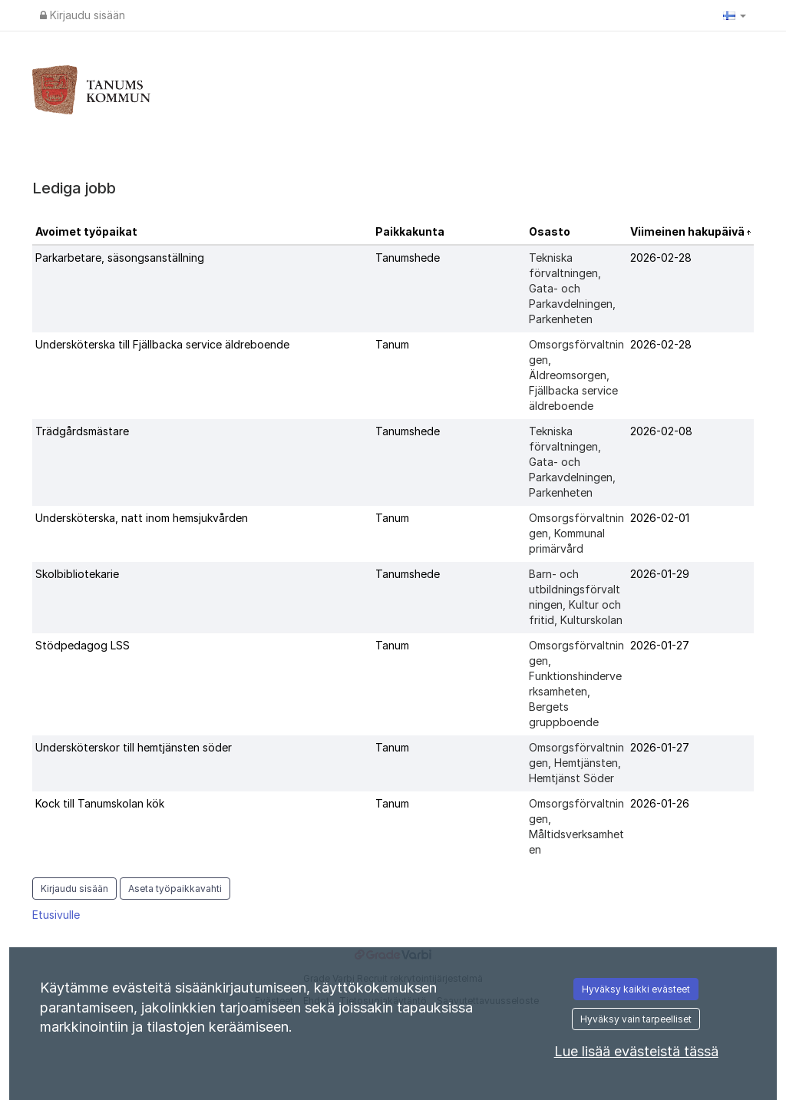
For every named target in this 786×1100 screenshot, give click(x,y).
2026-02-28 (661, 257)
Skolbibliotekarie (77, 573)
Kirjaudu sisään (82, 14)
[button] (734, 15)
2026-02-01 (659, 517)
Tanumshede (407, 257)
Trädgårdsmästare (82, 431)
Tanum (392, 344)
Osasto (549, 231)
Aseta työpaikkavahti (175, 888)
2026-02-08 (661, 431)
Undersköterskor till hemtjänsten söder (133, 747)
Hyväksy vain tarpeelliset (636, 1019)
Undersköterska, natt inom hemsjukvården (141, 517)
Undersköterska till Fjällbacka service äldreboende (162, 344)
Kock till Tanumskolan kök (99, 803)
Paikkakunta (409, 231)
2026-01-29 (659, 573)
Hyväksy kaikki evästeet (636, 989)
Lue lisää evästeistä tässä (636, 1051)
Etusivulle (56, 914)
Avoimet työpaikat (86, 231)
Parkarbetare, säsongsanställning (119, 257)
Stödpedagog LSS (82, 645)
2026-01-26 (659, 803)
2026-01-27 (659, 645)
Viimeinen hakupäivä (688, 231)
